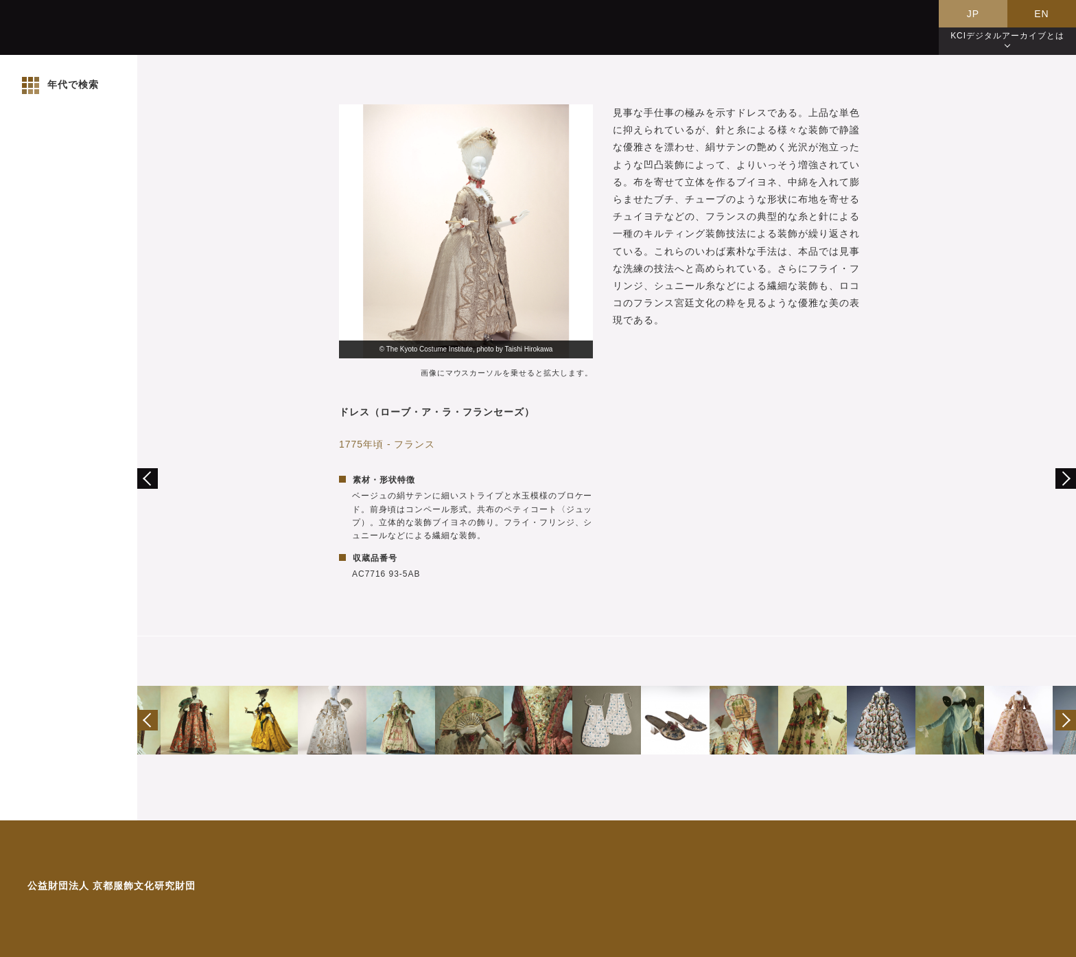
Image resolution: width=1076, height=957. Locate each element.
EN (1041, 13)
